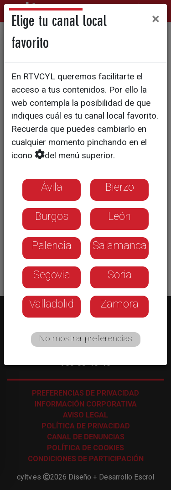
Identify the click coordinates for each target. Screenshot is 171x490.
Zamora (119, 303)
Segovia (51, 274)
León (119, 216)
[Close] (156, 18)
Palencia (52, 245)
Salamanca (120, 245)
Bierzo (119, 187)
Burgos (51, 216)
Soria (120, 274)
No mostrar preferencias (85, 338)
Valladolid (51, 303)
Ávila (51, 187)
